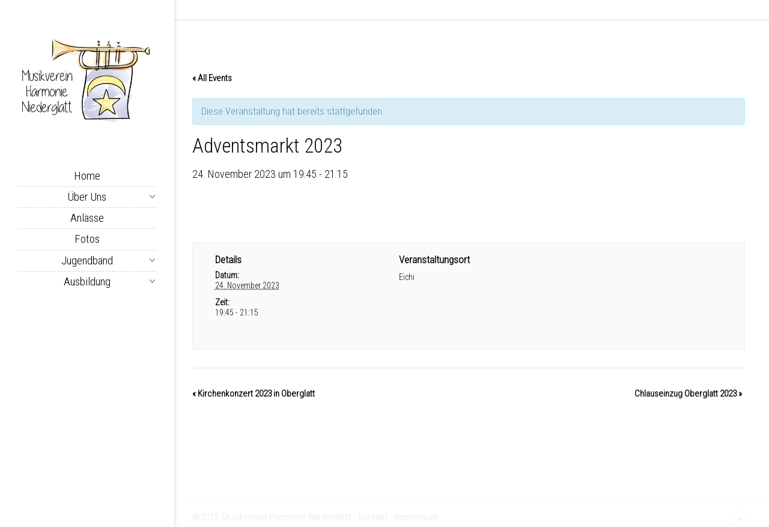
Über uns (86, 197)
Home (87, 176)
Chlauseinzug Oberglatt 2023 (688, 396)
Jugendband (87, 260)
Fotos (87, 239)
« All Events (212, 81)
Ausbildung (87, 281)
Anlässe (87, 218)
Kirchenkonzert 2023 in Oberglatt (253, 396)
